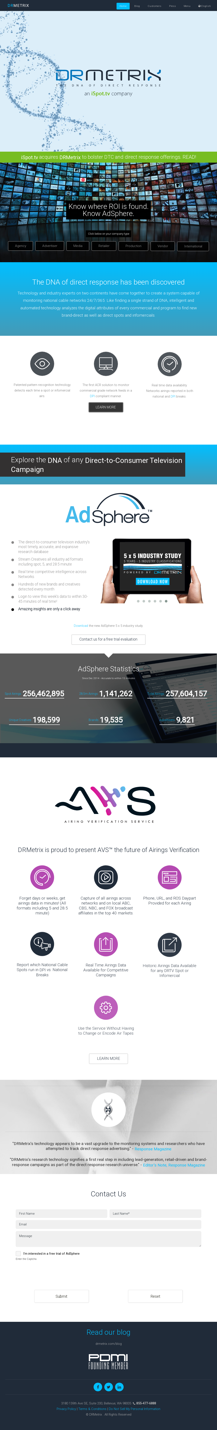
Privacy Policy (66, 1409)
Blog (137, 6)
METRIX (18, 5)
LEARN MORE (108, 1058)
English (204, 6)
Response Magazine (153, 1148)
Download (81, 626)
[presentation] (48, 1270)
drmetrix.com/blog (109, 1344)
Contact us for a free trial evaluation (108, 639)
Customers (154, 6)
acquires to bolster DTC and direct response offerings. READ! (108, 157)
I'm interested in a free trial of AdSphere (51, 1254)
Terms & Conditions (92, 1409)
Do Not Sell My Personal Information (134, 1409)
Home (123, 6)
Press (172, 6)
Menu (187, 6)
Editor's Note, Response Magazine (174, 1165)
